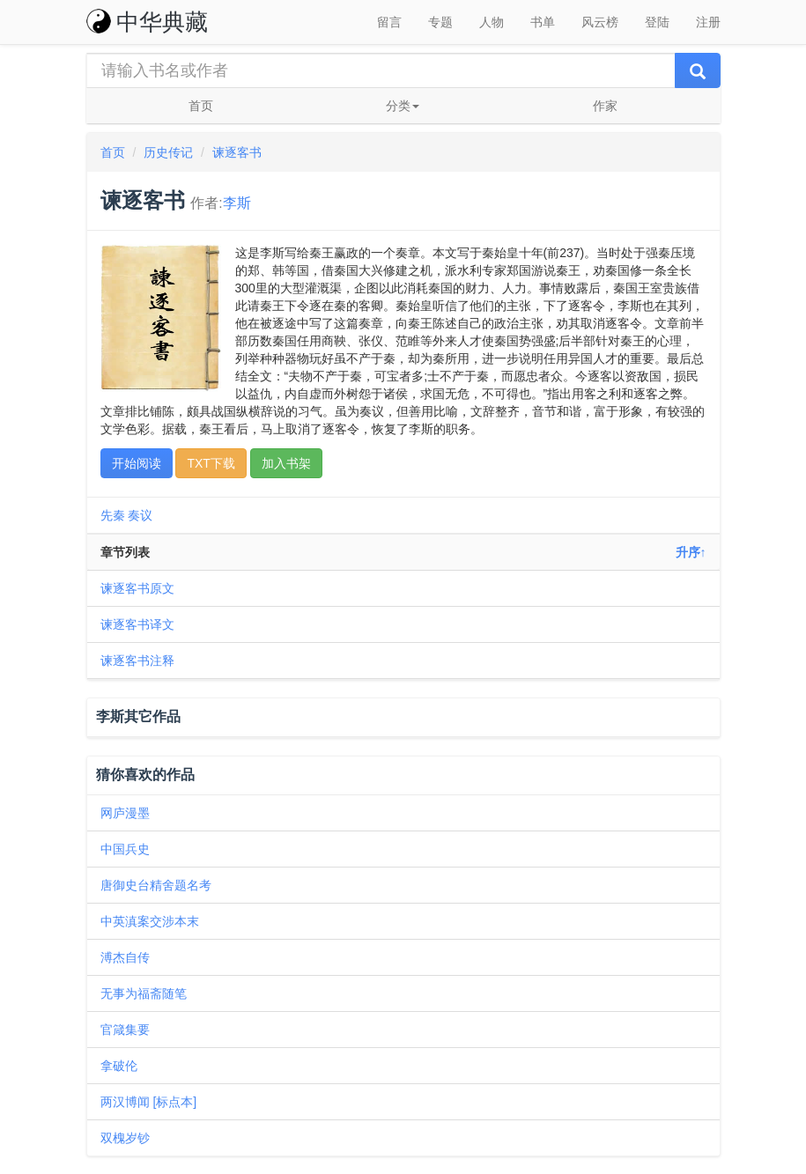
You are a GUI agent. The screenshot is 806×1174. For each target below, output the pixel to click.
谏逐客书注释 (137, 660)
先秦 (112, 515)
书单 (542, 22)
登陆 (657, 22)
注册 (708, 22)
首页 (201, 106)
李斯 (237, 203)
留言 (389, 22)
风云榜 (599, 22)
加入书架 (286, 463)
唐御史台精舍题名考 (155, 885)
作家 (605, 106)
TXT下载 (210, 463)
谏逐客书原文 (137, 588)
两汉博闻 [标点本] (148, 1102)
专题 (440, 22)
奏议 (140, 515)
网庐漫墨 (125, 813)
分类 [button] (402, 106)
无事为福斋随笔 (143, 993)
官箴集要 (125, 1030)
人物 (491, 22)
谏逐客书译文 (137, 624)
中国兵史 (125, 849)
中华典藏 (147, 22)
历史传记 (168, 152)
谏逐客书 (237, 152)
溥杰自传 (125, 957)
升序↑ (691, 552)
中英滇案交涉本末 (149, 921)
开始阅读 (136, 463)
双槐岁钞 (125, 1138)
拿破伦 (118, 1066)
